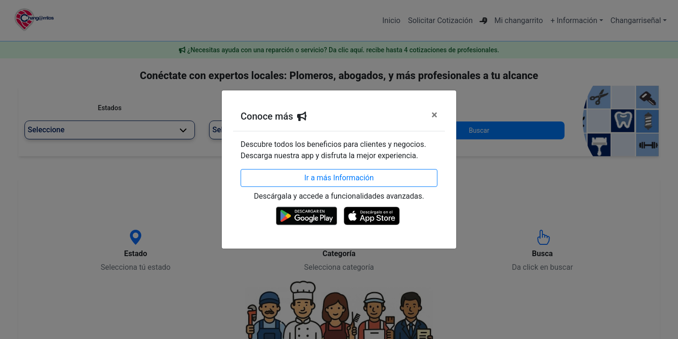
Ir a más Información (339, 177)
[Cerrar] (434, 115)
